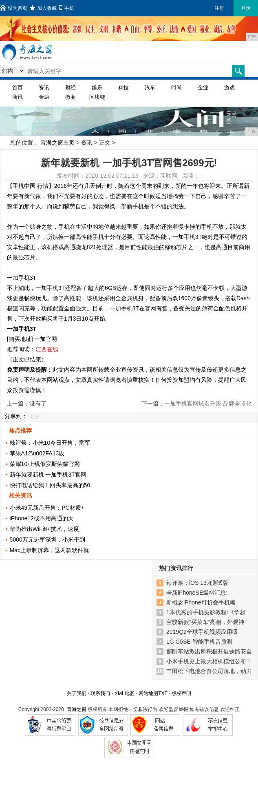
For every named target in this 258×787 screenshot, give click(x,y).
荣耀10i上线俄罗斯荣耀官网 (45, 464)
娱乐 (97, 88)
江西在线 (46, 349)
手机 (66, 8)
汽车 (150, 88)
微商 (70, 97)
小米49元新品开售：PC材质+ (47, 507)
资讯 (44, 88)
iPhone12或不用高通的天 (42, 518)
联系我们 (100, 693)
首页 (17, 88)
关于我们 (76, 693)
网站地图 (148, 693)
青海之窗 (76, 709)
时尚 (176, 88)
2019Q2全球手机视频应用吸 (202, 632)
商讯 (17, 97)
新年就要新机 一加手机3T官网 (48, 474)
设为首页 (13, 8)
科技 (123, 88)
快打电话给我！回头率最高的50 (50, 485)
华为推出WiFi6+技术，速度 (44, 529)
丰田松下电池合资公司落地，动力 (209, 671)
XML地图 (125, 693)
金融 (44, 97)
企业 (203, 88)
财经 (70, 88)
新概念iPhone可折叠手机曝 (201, 602)
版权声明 (181, 693)
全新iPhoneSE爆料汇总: (196, 592)
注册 (219, 8)
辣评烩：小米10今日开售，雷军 (50, 442)
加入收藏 (43, 8)
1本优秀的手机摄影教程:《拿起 (205, 612)
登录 (246, 8)
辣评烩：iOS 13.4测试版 (197, 583)
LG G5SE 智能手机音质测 (199, 641)
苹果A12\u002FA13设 (37, 453)
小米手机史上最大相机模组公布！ (209, 661)
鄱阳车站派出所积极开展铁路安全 (209, 651)
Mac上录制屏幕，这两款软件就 (49, 550)
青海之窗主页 (57, 142)
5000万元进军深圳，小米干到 (47, 539)
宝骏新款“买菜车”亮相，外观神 (205, 622)
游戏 (229, 88)
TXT (162, 693)
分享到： (15, 416)
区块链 (97, 97)
